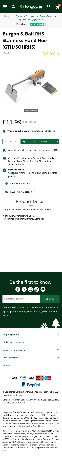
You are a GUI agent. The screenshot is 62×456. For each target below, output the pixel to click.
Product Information (17, 183)
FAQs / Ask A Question (18, 192)
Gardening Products (25, 16)
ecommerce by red (13, 395)
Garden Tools (46, 16)
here (15, 172)
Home (7, 16)
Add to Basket (34, 141)
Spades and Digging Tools (31, 19)
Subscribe (49, 298)
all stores (50, 130)
